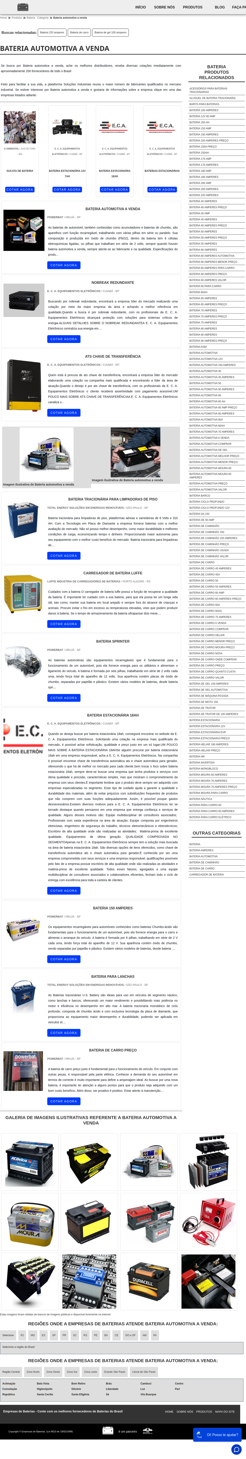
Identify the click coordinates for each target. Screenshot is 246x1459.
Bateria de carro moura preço (212, 647)
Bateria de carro (79, 32)
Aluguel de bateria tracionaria (212, 98)
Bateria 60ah (198, 292)
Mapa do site (225, 1411)
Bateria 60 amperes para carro (212, 268)
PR (64, 1335)
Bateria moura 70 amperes (208, 780)
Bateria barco (199, 495)
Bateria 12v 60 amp (202, 116)
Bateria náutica (200, 799)
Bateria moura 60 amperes (208, 774)
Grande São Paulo (114, 1371)
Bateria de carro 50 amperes (210, 586)
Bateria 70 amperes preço (208, 316)
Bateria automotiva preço (208, 483)
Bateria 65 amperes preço (208, 304)
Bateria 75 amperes (203, 322)
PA (155, 1335)
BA (106, 1335)
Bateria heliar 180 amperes (209, 744)
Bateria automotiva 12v (206, 359)
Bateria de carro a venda (207, 623)
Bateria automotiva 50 (205, 383)
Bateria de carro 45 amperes (210, 568)
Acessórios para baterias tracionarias (208, 90)
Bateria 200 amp (200, 183)
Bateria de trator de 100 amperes (213, 714)
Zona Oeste (53, 1371)
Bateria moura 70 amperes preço (213, 786)
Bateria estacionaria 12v (207, 726)
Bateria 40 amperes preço (208, 207)
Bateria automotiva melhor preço (214, 456)
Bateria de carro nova (205, 653)
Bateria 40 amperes (203, 201)
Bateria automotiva (203, 352)
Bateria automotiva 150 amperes (212, 365)
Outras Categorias (217, 833)
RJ (22, 1335)
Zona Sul (72, 1371)
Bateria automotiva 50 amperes (211, 389)
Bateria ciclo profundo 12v (209, 507)
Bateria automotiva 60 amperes (211, 413)
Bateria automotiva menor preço (213, 462)
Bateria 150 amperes (204, 134)
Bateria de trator (202, 708)
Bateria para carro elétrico (210, 817)
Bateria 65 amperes (203, 298)
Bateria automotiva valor (208, 489)
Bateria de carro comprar (209, 629)
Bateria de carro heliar (207, 635)
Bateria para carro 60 (205, 805)
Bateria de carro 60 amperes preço (215, 598)
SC (75, 1335)
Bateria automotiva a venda (209, 437)
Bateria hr (197, 756)
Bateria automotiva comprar (210, 443)
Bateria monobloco (203, 768)
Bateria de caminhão (204, 526)
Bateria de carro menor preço (212, 641)
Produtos (194, 7)
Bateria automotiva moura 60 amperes (210, 476)
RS (85, 1335)
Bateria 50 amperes (203, 231)
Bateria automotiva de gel (208, 450)
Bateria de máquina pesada (209, 695)
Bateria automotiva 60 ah (207, 401)
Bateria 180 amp (200, 170)
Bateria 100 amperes (204, 110)
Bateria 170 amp (200, 158)
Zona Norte (33, 1371)
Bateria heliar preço (204, 750)
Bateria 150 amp (200, 128)
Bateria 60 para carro (205, 286)
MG (33, 1335)
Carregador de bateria (206, 874)
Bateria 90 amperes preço (208, 340)
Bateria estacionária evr (207, 732)
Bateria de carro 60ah (205, 611)
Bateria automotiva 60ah (207, 425)
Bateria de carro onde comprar (213, 659)
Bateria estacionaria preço (209, 738)
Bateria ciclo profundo (206, 501)
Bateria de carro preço (206, 665)
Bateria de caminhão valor (209, 556)
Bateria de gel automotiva (208, 689)
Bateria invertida (202, 762)
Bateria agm (198, 346)
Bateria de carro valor (206, 677)
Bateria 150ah (199, 152)
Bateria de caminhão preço (209, 544)
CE (116, 1335)
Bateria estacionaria (204, 720)
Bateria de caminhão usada (209, 550)
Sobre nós (165, 7)
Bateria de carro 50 (203, 580)
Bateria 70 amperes (203, 310)
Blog (222, 7)
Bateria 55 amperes (203, 243)
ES (43, 1335)
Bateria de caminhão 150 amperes (213, 538)
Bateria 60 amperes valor (207, 280)
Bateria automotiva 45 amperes (211, 377)
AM (145, 1335)
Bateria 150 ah (199, 122)
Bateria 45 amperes (203, 219)
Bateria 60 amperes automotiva (212, 255)
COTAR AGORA (19, 189)
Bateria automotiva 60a (206, 419)
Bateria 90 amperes (203, 334)
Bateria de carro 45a (204, 574)
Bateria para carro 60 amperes (212, 811)
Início (141, 7)
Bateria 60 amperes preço (208, 274)
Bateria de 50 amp (201, 520)
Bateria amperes (201, 850)
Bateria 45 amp (199, 213)
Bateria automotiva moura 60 (210, 468)
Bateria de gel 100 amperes (110, 32)
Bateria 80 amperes (203, 328)
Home (169, 1411)
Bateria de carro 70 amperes (210, 617)
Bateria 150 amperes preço (209, 140)
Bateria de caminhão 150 (206, 532)
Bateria (194, 844)
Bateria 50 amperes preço (208, 237)
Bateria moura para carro (208, 792)
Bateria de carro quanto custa (212, 671)
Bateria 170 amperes (204, 164)
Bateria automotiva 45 (205, 371)
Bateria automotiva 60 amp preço (213, 407)
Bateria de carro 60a (204, 604)
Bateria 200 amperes (204, 189)
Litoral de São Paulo (144, 1371)
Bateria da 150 (199, 513)
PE (96, 1335)
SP (54, 1335)
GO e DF (130, 1335)
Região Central (11, 1371)
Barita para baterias (204, 104)
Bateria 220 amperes (52, 32)
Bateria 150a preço (203, 146)
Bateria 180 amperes (204, 177)
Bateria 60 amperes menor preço (213, 261)
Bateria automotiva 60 (205, 395)
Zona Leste (90, 1371)
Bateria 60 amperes (203, 249)
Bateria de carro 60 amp (206, 592)
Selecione (8, 1335)
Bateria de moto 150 (203, 702)
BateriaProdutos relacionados (216, 72)
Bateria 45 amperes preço (208, 225)
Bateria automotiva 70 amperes (211, 431)
